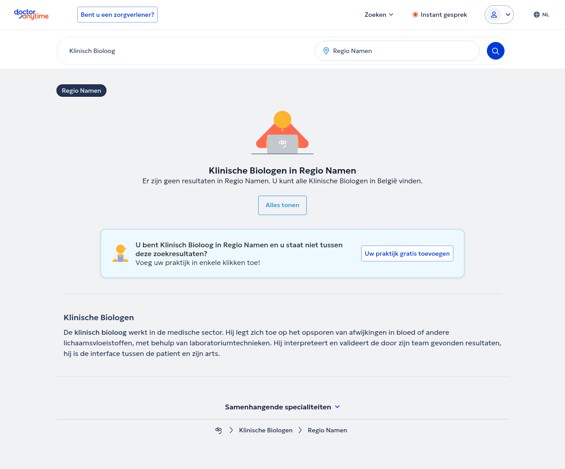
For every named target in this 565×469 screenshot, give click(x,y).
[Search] (496, 51)
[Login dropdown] (499, 14)
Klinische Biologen (266, 430)
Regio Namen (81, 91)
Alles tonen (282, 205)
